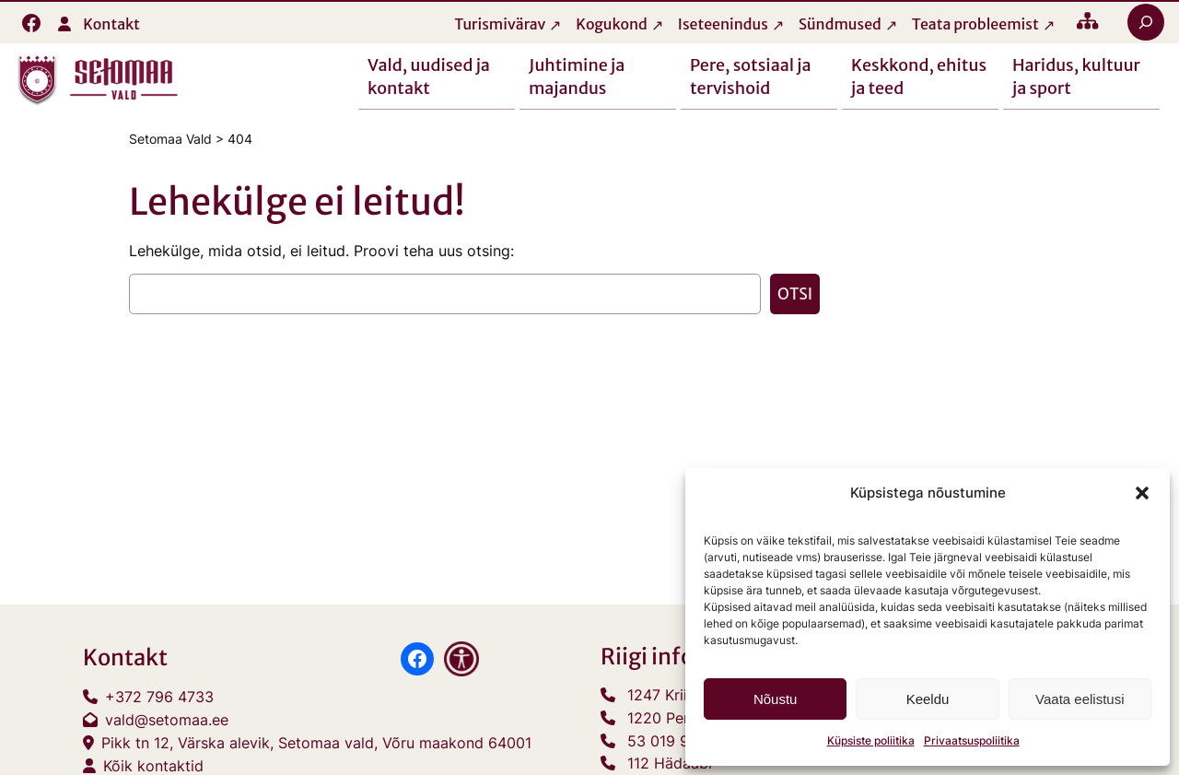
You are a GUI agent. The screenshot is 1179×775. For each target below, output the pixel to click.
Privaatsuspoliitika (972, 740)
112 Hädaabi (669, 763)
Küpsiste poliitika (871, 740)
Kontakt (111, 24)
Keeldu (928, 699)
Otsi (794, 294)
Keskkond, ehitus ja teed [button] (918, 75)
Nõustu (775, 699)
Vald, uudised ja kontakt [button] (429, 75)
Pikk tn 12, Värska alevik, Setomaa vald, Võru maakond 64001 (316, 743)
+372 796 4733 (159, 697)
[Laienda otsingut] (1145, 22)
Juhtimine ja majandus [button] (577, 75)
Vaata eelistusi (1079, 699)
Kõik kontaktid (153, 766)
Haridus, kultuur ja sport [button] (1076, 75)
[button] (1142, 493)
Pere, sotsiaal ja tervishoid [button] (750, 75)
